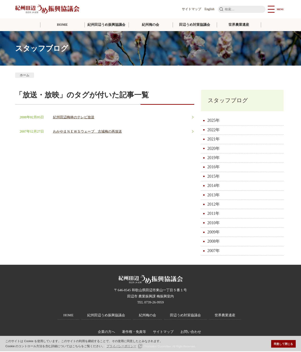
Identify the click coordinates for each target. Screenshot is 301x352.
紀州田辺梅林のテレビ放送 (73, 117)
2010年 (213, 223)
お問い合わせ (190, 332)
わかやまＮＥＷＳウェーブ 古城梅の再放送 (87, 131)
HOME (62, 24)
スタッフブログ (229, 100)
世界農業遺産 (238, 24)
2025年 (213, 121)
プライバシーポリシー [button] (121, 346)
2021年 (213, 139)
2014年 (213, 186)
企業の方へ (106, 332)
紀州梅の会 (150, 24)
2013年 (213, 195)
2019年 (213, 158)
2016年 (213, 167)
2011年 (213, 214)
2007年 (213, 251)
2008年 (213, 242)
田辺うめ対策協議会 (194, 24)
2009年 (213, 232)
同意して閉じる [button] (283, 343)
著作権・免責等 (134, 332)
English (209, 9)
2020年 (213, 149)
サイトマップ (191, 9)
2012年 (213, 205)
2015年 (213, 177)
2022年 (213, 130)
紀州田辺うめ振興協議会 (106, 24)
